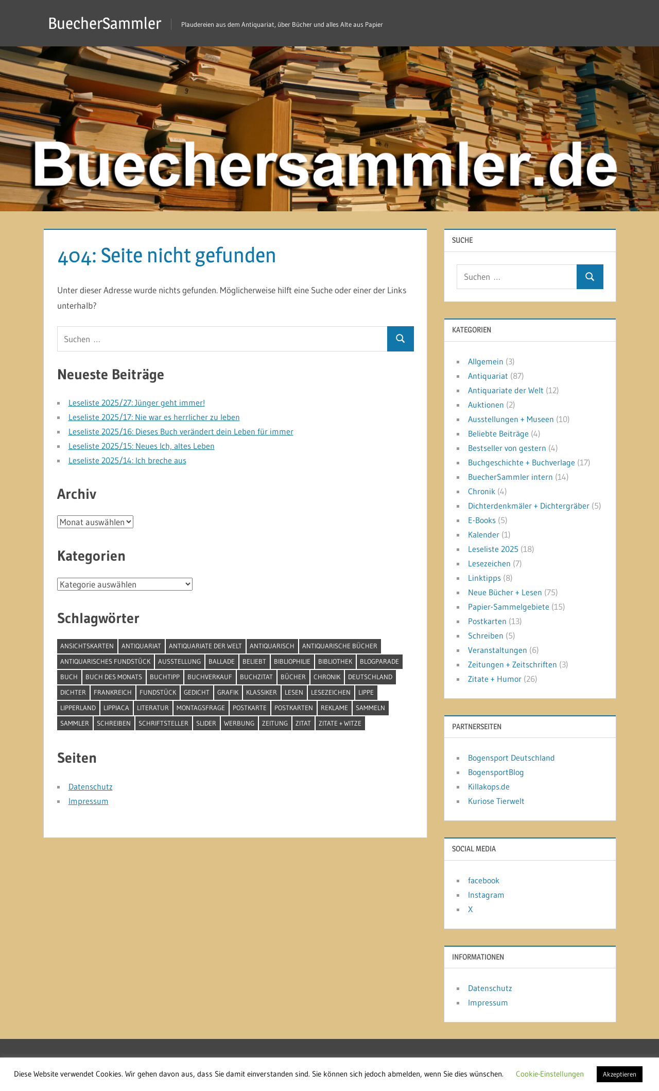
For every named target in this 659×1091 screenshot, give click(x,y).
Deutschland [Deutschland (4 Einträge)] (370, 677)
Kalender (483, 534)
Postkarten (487, 621)
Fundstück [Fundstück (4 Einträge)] (158, 692)
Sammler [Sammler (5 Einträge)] (74, 723)
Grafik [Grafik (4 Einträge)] (227, 692)
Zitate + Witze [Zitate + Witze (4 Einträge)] (340, 723)
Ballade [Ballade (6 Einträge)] (222, 661)
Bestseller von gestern (507, 448)
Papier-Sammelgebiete (508, 606)
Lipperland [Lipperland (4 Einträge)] (78, 707)
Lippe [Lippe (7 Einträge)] (366, 692)
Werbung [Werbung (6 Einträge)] (239, 723)
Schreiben (486, 635)
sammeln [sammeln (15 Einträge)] (370, 707)
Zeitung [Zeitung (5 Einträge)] (275, 723)
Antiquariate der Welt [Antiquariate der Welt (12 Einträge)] (205, 646)
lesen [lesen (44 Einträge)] (294, 692)
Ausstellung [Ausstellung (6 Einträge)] (179, 661)
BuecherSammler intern (510, 477)
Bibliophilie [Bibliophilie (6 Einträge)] (292, 661)
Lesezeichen (489, 563)
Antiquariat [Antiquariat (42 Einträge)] (141, 646)
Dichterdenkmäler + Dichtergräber (528, 505)
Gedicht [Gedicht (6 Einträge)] (197, 692)
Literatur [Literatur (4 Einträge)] (153, 707)
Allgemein (486, 361)
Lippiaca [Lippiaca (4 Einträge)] (116, 707)
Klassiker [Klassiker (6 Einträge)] (261, 692)
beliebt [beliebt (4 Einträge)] (254, 661)
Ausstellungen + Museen (511, 419)
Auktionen (486, 404)
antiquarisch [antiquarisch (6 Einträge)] (272, 646)
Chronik (481, 491)
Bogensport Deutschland (511, 757)
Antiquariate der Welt (506, 390)
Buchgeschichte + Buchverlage (521, 462)
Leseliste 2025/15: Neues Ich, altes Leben (141, 446)
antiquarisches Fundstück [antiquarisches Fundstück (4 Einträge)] (105, 661)
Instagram (486, 894)
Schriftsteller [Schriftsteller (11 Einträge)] (163, 723)
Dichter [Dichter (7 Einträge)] (73, 692)
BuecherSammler (106, 23)
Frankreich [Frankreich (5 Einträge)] (113, 692)
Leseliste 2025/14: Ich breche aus (127, 460)
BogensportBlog (496, 772)
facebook (483, 880)
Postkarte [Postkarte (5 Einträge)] (250, 707)
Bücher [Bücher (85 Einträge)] (293, 677)
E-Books (482, 520)
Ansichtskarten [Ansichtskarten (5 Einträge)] (87, 646)
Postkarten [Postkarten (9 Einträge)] (293, 707)
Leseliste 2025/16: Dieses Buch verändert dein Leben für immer (180, 431)
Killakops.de (489, 786)
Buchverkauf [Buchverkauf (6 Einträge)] (209, 677)
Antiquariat (488, 376)
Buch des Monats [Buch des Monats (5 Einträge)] (113, 677)
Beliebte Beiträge (498, 433)
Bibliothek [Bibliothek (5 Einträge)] (335, 661)
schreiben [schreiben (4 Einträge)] (114, 723)
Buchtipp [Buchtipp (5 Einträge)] (165, 677)
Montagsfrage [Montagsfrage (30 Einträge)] (201, 707)
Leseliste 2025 (493, 549)
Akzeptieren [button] (619, 1074)
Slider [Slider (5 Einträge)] (206, 723)
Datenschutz (90, 786)
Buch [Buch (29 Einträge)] (69, 677)
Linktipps (484, 578)
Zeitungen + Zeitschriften (512, 664)
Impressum (88, 801)
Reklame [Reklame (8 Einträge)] (334, 707)
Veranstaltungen (497, 650)
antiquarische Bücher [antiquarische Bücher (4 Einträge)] (339, 646)
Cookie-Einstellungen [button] (550, 1074)
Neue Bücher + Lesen (505, 592)
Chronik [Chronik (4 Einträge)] (327, 677)
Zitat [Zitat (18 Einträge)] (303, 723)
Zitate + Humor (495, 679)
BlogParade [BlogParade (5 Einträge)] (379, 661)
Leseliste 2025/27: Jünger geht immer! (136, 402)
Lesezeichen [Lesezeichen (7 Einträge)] (331, 692)
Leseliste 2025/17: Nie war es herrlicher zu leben (154, 417)
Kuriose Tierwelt (496, 801)
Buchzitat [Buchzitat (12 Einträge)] (256, 677)
